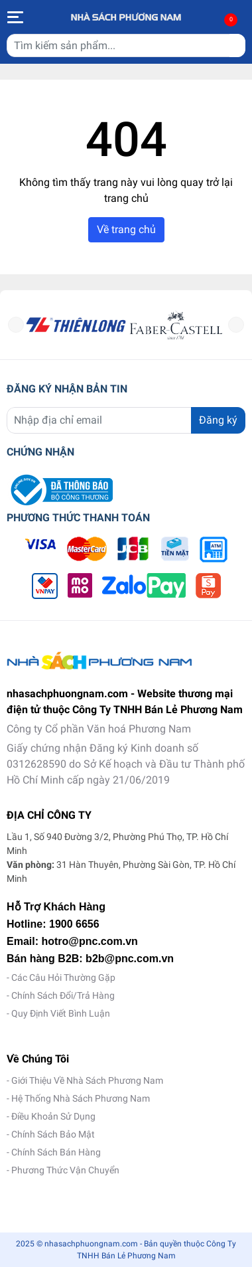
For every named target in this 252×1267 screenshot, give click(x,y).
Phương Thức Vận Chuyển (65, 1170)
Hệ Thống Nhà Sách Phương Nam (80, 1098)
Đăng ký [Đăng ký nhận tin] (218, 420)
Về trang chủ (126, 229)
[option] (76, 324)
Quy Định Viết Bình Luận (60, 1013)
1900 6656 (74, 924)
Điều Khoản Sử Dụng (53, 1116)
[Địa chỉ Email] (126, 420)
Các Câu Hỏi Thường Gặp (63, 977)
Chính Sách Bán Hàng (56, 1152)
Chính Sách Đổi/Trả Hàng (63, 995)
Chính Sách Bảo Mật (53, 1134)
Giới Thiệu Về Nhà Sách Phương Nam (87, 1080)
